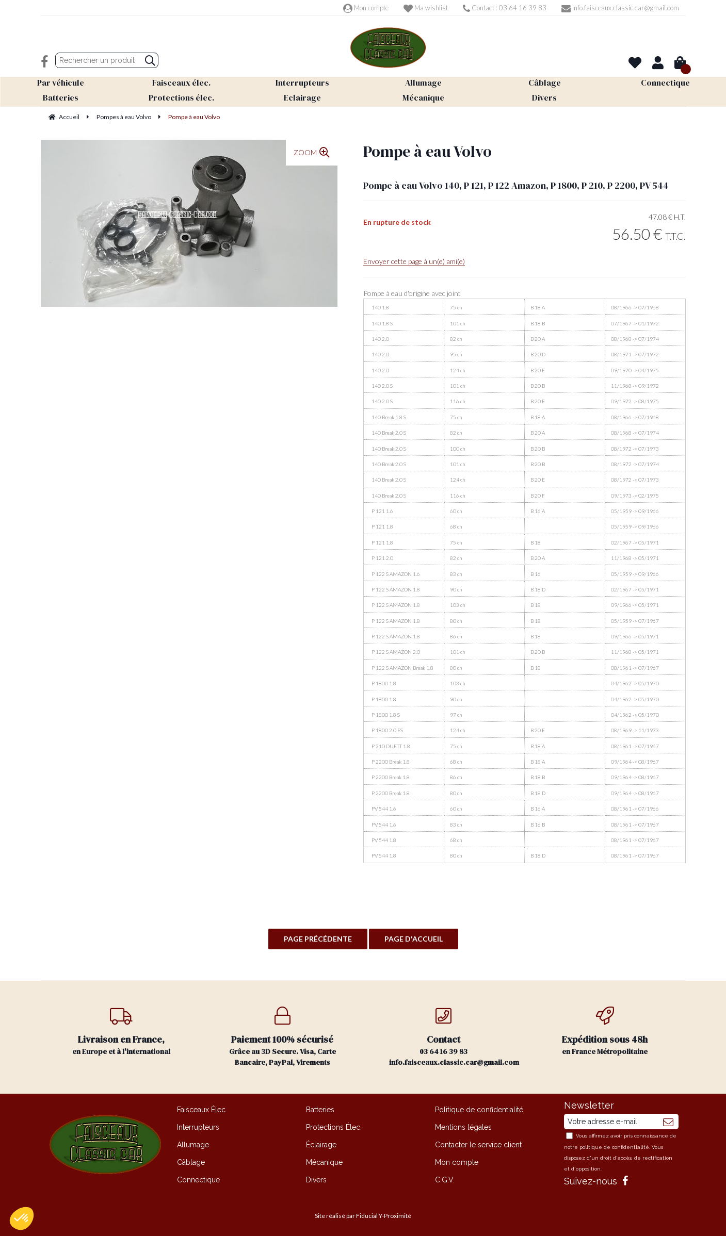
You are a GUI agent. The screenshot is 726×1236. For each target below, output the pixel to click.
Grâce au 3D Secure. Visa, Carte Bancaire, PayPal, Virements (282, 1037)
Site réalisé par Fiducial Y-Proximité (363, 1215)
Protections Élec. (334, 1127)
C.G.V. (445, 1180)
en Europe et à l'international (121, 1032)
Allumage (193, 1145)
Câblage (191, 1162)
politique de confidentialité (614, 1147)
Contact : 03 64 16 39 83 (504, 8)
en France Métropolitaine (605, 1032)
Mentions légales (463, 1127)
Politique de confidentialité (479, 1110)
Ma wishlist (426, 8)
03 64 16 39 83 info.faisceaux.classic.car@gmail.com (454, 1037)
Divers (316, 1180)
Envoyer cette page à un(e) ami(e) (414, 261)
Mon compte (366, 8)
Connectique (198, 1180)
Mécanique (324, 1162)
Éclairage (321, 1145)
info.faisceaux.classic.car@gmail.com (620, 8)
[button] (21, 1218)
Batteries (320, 1110)
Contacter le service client (478, 1145)
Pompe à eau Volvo (427, 151)
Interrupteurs (198, 1127)
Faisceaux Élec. (202, 1110)
